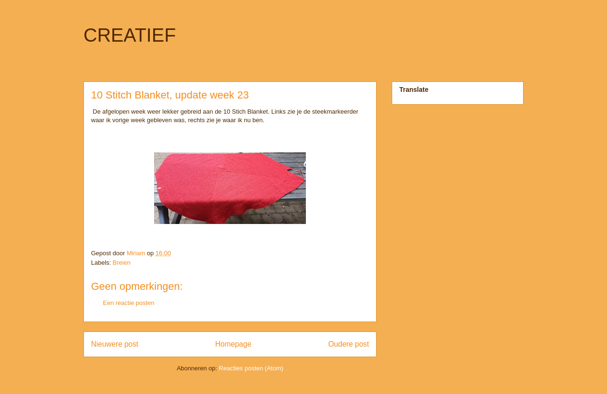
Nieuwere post (114, 344)
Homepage (233, 344)
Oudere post (348, 344)
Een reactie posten (128, 302)
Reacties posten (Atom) (251, 368)
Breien (122, 262)
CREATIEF (129, 35)
